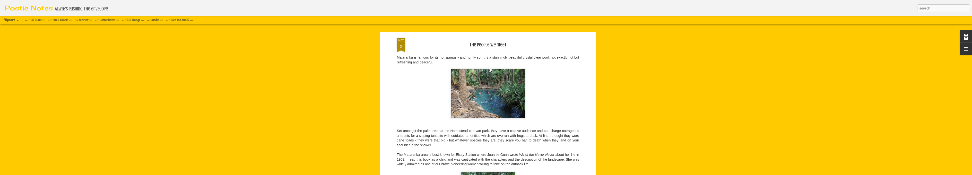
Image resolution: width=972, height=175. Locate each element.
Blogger (509, 172)
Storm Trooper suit (414, 58)
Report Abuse (524, 172)
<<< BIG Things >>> (133, 20)
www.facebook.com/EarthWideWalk (423, 100)
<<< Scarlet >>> (83, 20)
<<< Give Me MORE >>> (179, 20)
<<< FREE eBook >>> (59, 20)
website (402, 105)
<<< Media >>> (155, 20)
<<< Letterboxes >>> (107, 20)
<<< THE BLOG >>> (35, 20)
